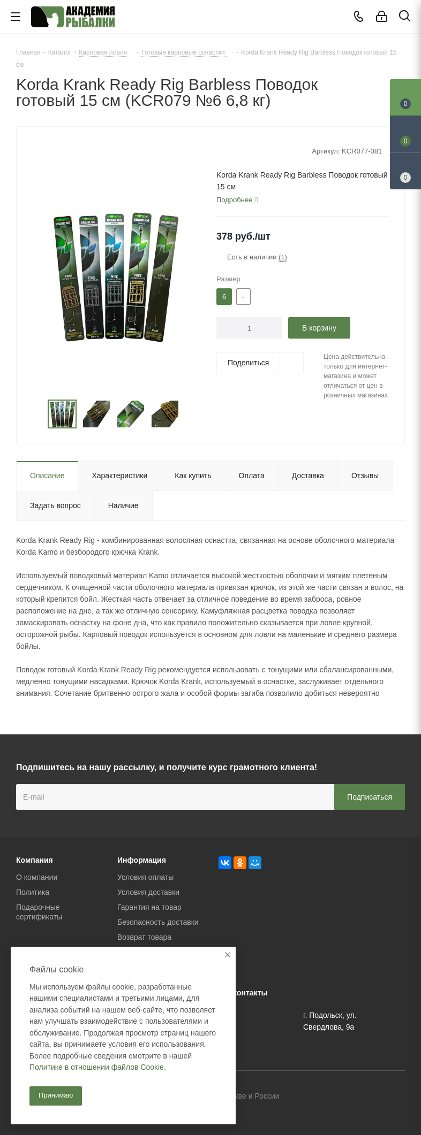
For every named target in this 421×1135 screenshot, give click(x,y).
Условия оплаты (145, 877)
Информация (141, 860)
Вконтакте (343, 1097)
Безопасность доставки (158, 922)
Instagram (397, 1097)
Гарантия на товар (149, 907)
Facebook (370, 1097)
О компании (36, 877)
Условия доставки (148, 892)
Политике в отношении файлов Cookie (96, 1067)
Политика (32, 892)
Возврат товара (144, 937)
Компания (34, 860)
